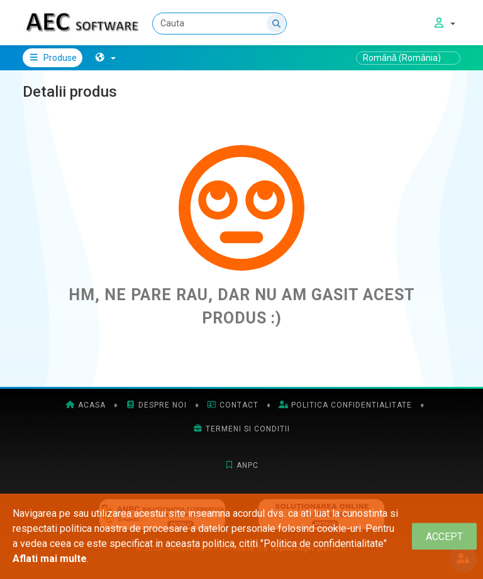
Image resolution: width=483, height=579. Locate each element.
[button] (105, 57)
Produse (52, 58)
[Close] (444, 536)
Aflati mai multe (50, 559)
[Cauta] (219, 24)
